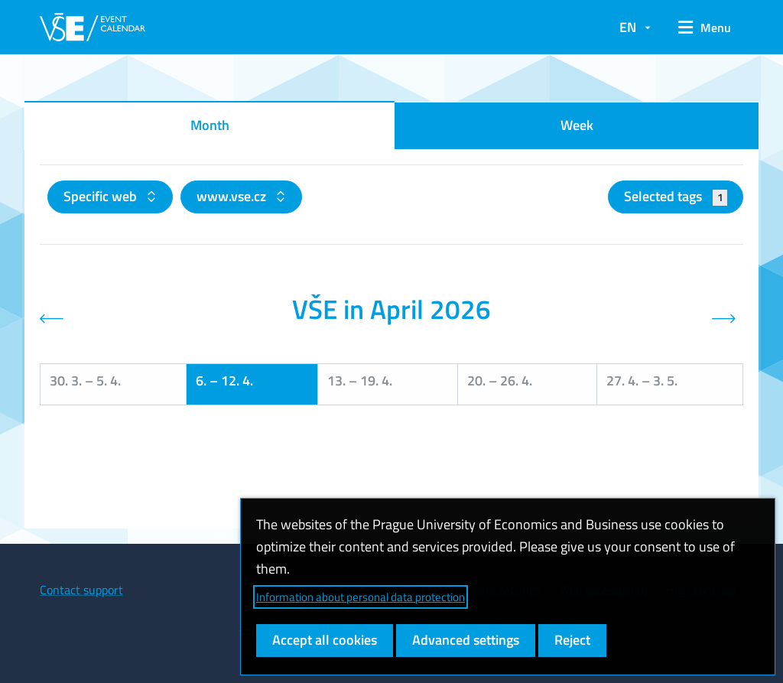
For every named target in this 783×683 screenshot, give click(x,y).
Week (576, 125)
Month (209, 125)
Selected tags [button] (675, 196)
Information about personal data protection (360, 597)
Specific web (101, 196)
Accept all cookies (324, 639)
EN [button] (627, 27)
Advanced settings (465, 639)
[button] (704, 27)
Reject (572, 639)
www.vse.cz (233, 196)
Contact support (81, 590)
